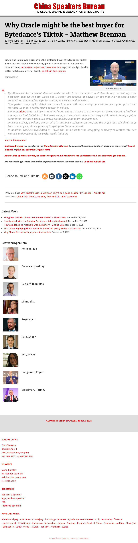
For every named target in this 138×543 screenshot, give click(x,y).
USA (6, 43)
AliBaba (6, 519)
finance (118, 519)
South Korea (22, 526)
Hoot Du (65, 538)
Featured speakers (11, 505)
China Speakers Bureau (56, 146)
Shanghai (131, 523)
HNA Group (24, 523)
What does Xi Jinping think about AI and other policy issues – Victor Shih (42, 228)
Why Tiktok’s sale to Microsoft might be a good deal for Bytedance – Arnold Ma (63, 193)
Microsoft (97, 41)
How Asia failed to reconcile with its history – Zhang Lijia (34, 224)
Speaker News (127, 41)
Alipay (15, 519)
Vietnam (55, 526)
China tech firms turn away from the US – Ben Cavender (47, 196)
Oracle (106, 41)
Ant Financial (27, 519)
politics (115, 41)
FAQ (4, 502)
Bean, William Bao (33, 284)
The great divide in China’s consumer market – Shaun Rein (35, 217)
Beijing (39, 519)
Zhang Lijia (28, 301)
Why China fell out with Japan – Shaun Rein (27, 232)
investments (84, 41)
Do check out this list (94, 161)
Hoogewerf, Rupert (33, 372)
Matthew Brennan (30, 43)
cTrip (97, 519)
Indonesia (37, 523)
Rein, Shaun (29, 337)
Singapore (8, 526)
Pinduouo (109, 523)
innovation (71, 41)
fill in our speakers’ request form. (33, 149)
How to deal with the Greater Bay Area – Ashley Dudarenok (35, 221)
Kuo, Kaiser (28, 354)
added (22, 111)
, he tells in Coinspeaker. (53, 71)
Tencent (45, 526)
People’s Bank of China (89, 523)
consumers (87, 519)
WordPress (84, 538)
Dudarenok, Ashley (33, 266)
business (61, 519)
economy (107, 519)
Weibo (65, 526)
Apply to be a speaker (13, 498)
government (9, 523)
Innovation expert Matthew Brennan (41, 67)
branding (50, 519)
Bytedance (59, 41)
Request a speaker (11, 494)
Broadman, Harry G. (33, 389)
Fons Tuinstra (9, 445)
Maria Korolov (9, 470)
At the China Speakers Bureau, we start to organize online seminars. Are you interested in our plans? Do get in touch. (65, 155)
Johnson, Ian (29, 248)
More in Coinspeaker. (16, 140)
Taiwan (35, 526)
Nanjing (71, 523)
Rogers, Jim (28, 319)
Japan (61, 523)
